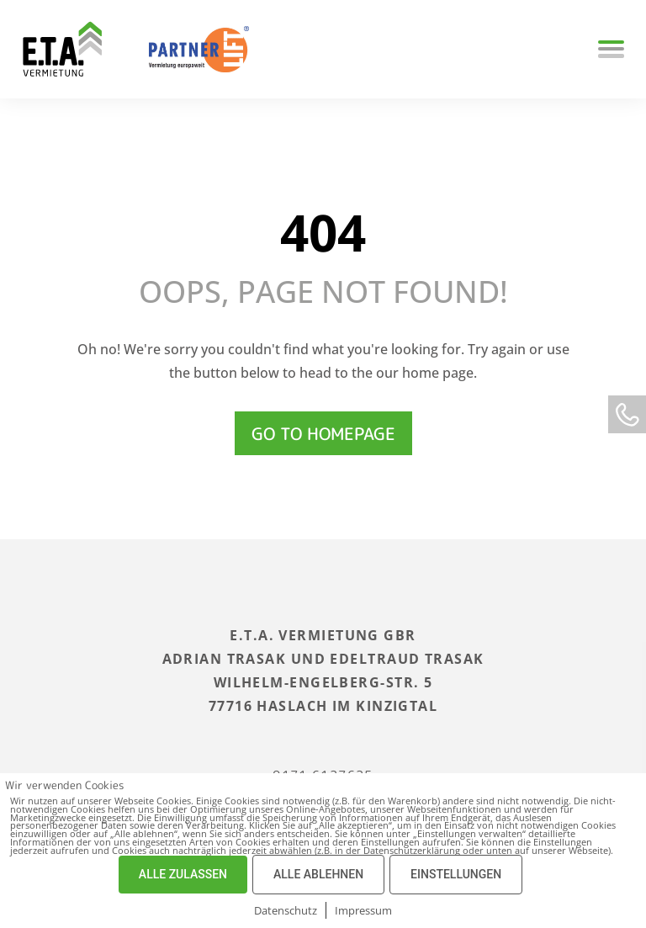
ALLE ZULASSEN (183, 874)
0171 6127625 (323, 764)
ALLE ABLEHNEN (318, 874)
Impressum (363, 910)
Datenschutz (285, 910)
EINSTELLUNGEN (455, 874)
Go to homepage (323, 433)
